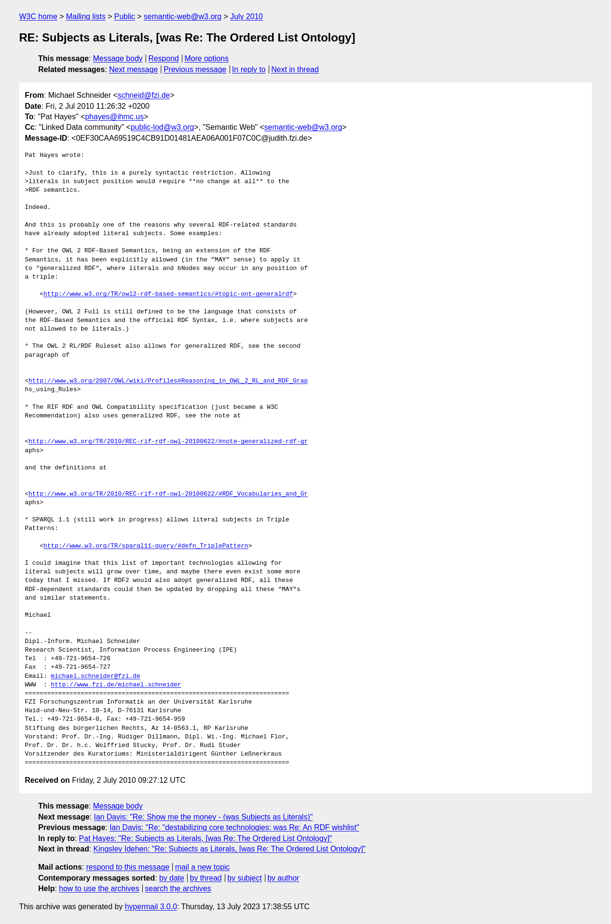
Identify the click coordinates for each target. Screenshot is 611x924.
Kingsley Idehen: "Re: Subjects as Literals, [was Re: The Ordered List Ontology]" (230, 849)
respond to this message (127, 867)
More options (207, 58)
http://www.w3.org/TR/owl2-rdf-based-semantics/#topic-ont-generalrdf (168, 294)
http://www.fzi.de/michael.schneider (116, 685)
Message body (118, 58)
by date (171, 878)
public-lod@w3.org (162, 127)
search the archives (178, 888)
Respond (163, 58)
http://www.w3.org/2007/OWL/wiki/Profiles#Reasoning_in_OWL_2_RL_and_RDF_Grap (168, 381)
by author (283, 878)
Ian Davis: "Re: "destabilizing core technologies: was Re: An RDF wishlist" (234, 827)
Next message (133, 69)
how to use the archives (99, 888)
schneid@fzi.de (143, 95)
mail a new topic (202, 867)
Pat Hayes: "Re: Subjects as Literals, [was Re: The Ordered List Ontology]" (205, 838)
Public (124, 16)
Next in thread (295, 69)
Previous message (195, 69)
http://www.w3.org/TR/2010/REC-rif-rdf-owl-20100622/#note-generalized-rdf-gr (168, 441)
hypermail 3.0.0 (151, 907)
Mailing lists (85, 16)
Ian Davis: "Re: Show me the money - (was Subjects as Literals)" (203, 817)
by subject (244, 878)
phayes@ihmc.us (114, 117)
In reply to (248, 69)
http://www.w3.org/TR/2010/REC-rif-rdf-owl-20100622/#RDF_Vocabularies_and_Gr (168, 494)
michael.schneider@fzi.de (95, 676)
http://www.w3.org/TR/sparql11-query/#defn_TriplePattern (145, 546)
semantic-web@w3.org (182, 16)
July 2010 (246, 16)
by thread (206, 878)
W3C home (38, 16)
